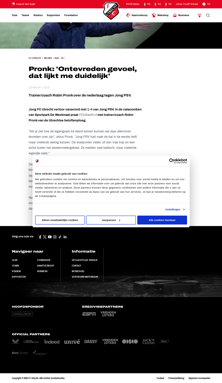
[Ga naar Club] (14, 15)
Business (42, 271)
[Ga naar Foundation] (71, 15)
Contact (76, 265)
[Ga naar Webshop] (160, 15)
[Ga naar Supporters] (53, 15)
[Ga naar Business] (181, 15)
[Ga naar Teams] (25, 15)
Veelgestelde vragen (84, 260)
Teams (15, 265)
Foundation (43, 260)
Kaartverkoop (45, 265)
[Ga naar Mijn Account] (200, 15)
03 (62, 58)
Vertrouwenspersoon (85, 276)
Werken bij (78, 271)
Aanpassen (111, 220)
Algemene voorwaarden (199, 378)
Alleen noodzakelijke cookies (60, 220)
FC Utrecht (35, 58)
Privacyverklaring (176, 378)
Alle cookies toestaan (162, 220)
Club (14, 260)
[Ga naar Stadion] (38, 15)
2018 (56, 58)
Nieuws (48, 58)
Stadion (16, 271)
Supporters (19, 276)
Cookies (160, 378)
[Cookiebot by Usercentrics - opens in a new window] (172, 161)
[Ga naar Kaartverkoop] (137, 15)
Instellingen (173, 209)
